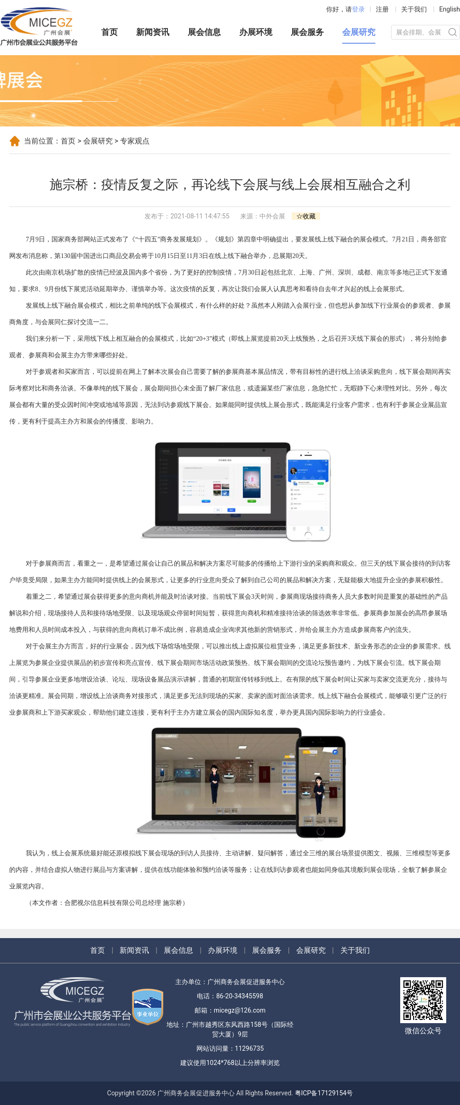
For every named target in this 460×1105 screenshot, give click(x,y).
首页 (109, 32)
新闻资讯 (152, 32)
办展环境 (255, 32)
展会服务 (307, 32)
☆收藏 (306, 216)
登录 (358, 9)
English (449, 9)
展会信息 (204, 32)
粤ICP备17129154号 (324, 1093)
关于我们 (414, 9)
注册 (382, 9)
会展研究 (358, 32)
